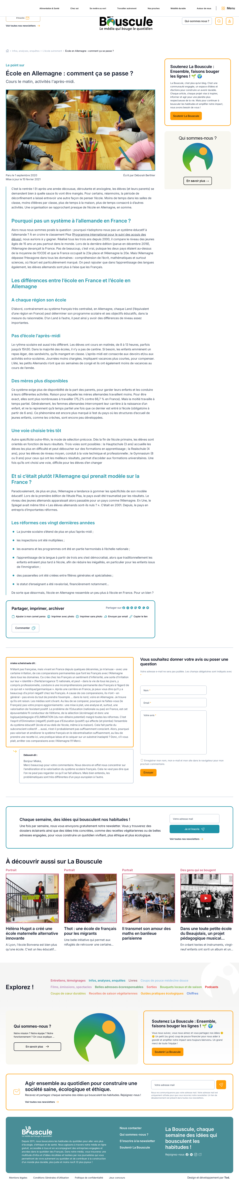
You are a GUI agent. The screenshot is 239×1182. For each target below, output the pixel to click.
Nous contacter (131, 1128)
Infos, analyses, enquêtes (26, 50)
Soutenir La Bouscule (186, 116)
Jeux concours (117, 1177)
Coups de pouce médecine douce (164, 980)
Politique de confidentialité (89, 1177)
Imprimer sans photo (91, 616)
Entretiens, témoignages (68, 980)
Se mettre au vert (73, 38)
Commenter (22, 628)
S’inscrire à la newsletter (137, 1141)
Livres (133, 980)
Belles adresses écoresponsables (119, 987)
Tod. (227, 1177)
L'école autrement (52, 50)
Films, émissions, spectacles (71, 987)
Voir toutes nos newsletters (21, 25)
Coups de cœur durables (68, 993)
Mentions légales (18, 1177)
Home (7, 50)
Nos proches (135, 38)
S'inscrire (22, 18)
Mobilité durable (163, 38)
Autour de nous (193, 38)
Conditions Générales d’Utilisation (51, 1177)
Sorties (152, 987)
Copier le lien (141, 616)
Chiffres (192, 993)
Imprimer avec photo (62, 616)
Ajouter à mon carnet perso (30, 616)
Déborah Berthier (144, 175)
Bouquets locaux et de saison (181, 987)
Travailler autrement (105, 38)
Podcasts (211, 987)
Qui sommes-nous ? (134, 1134)
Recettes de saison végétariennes (113, 993)
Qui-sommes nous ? (197, 21)
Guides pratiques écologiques (162, 993)
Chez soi (47, 38)
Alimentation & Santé (19, 38)
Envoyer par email (118, 616)
